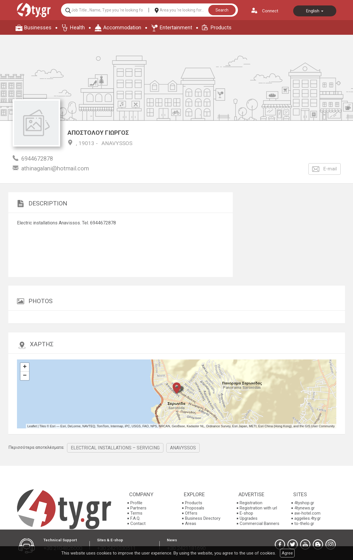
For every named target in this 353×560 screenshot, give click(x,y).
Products (221, 27)
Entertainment (176, 27)
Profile (136, 502)
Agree (287, 553)
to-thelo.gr (304, 523)
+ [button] (24, 367)
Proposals (194, 508)
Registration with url (258, 508)
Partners (138, 508)
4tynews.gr (304, 508)
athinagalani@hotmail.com (55, 168)
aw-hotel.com (307, 513)
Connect (270, 11)
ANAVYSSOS (117, 143)
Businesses (37, 27)
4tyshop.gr (304, 502)
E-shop (246, 513)
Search (221, 10)
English (314, 11)
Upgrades (248, 518)
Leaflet (32, 426)
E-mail (324, 169)
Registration (251, 502)
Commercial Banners (259, 523)
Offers (191, 513)
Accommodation (122, 27)
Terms (136, 513)
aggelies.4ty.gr (307, 518)
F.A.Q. (135, 518)
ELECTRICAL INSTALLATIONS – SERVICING (115, 448)
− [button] (24, 376)
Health (77, 27)
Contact (138, 523)
